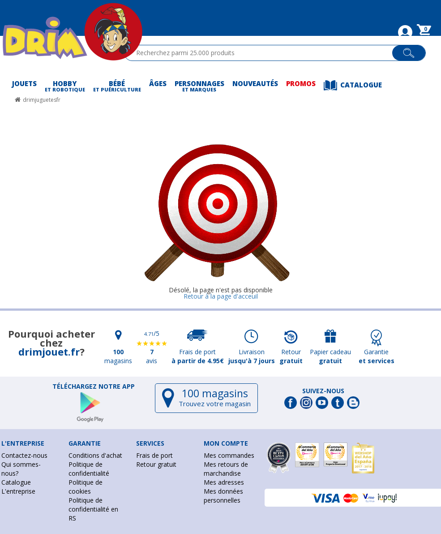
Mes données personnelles (223, 495)
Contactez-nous (24, 455)
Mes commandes (229, 455)
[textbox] (262, 53)
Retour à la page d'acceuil (221, 296)
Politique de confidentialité (89, 469)
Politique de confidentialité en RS (93, 509)
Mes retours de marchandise (226, 469)
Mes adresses (224, 482)
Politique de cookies (86, 486)
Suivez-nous (323, 391)
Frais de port (154, 455)
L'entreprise (18, 491)
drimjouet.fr (49, 351)
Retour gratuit (156, 464)
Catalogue (16, 482)
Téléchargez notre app (93, 386)
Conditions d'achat (95, 455)
